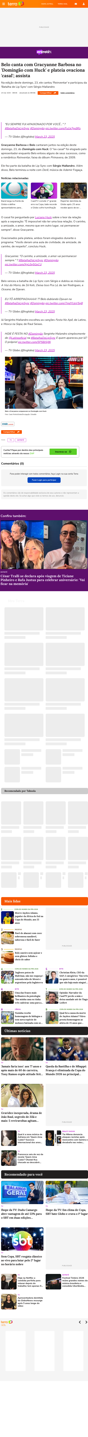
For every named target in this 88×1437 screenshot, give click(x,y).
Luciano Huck (43, 217)
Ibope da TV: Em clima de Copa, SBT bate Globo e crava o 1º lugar (67, 1211)
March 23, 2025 (45, 137)
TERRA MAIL (63, 4)
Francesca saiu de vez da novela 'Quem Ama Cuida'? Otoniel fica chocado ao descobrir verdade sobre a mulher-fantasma (30, 1158)
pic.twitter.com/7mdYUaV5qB (64, 303)
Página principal (16, 4)
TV (11, 440)
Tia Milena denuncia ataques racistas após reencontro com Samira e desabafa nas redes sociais (75, 1138)
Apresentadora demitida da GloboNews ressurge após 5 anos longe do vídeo (30, 1302)
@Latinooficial (17, 338)
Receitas (18, 930)
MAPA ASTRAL (47, 4)
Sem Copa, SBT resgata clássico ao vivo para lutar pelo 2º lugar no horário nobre (21, 1260)
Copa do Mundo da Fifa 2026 (26, 909)
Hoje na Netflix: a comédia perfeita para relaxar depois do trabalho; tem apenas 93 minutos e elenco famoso (30, 1282)
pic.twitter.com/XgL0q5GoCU (23, 264)
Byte (61, 969)
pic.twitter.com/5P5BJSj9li (34, 342)
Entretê (20, 440)
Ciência (18, 1009)
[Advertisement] (67, 1158)
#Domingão (37, 128)
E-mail (76, 4)
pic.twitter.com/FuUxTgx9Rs (63, 128)
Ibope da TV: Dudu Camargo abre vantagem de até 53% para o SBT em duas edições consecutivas (21, 1214)
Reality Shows (68, 1131)
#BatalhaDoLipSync (17, 128)
